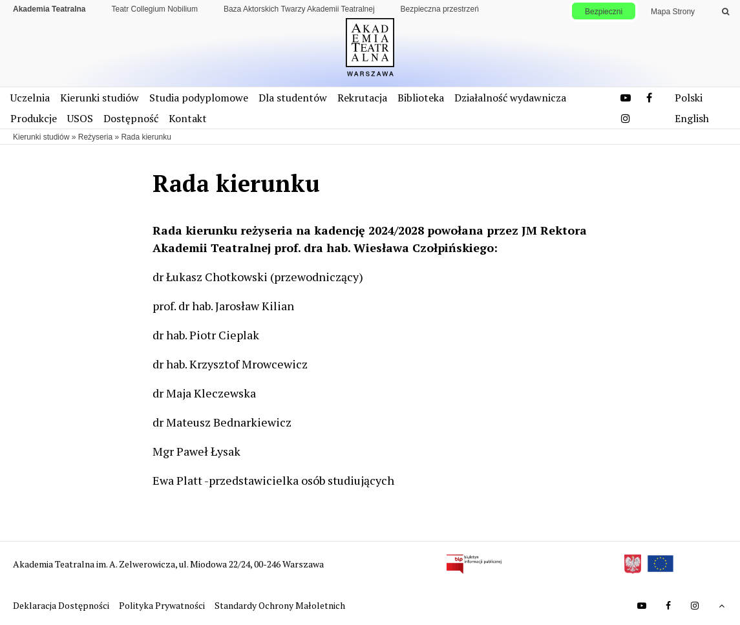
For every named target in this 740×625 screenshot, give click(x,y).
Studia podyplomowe (198, 97)
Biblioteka (420, 97)
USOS (80, 118)
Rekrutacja (362, 97)
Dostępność (130, 118)
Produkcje (33, 118)
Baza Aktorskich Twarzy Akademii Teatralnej (299, 9)
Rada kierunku (146, 137)
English (692, 118)
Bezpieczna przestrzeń (440, 9)
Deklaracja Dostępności (62, 605)
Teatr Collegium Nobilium (155, 9)
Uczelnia (30, 97)
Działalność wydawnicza (510, 97)
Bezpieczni (603, 11)
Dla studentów (293, 97)
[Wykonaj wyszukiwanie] (725, 11)
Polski (689, 97)
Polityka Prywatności (163, 605)
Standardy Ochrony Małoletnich (280, 605)
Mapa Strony (673, 11)
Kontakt (188, 118)
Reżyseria (95, 137)
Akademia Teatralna (49, 9)
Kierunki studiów (99, 97)
